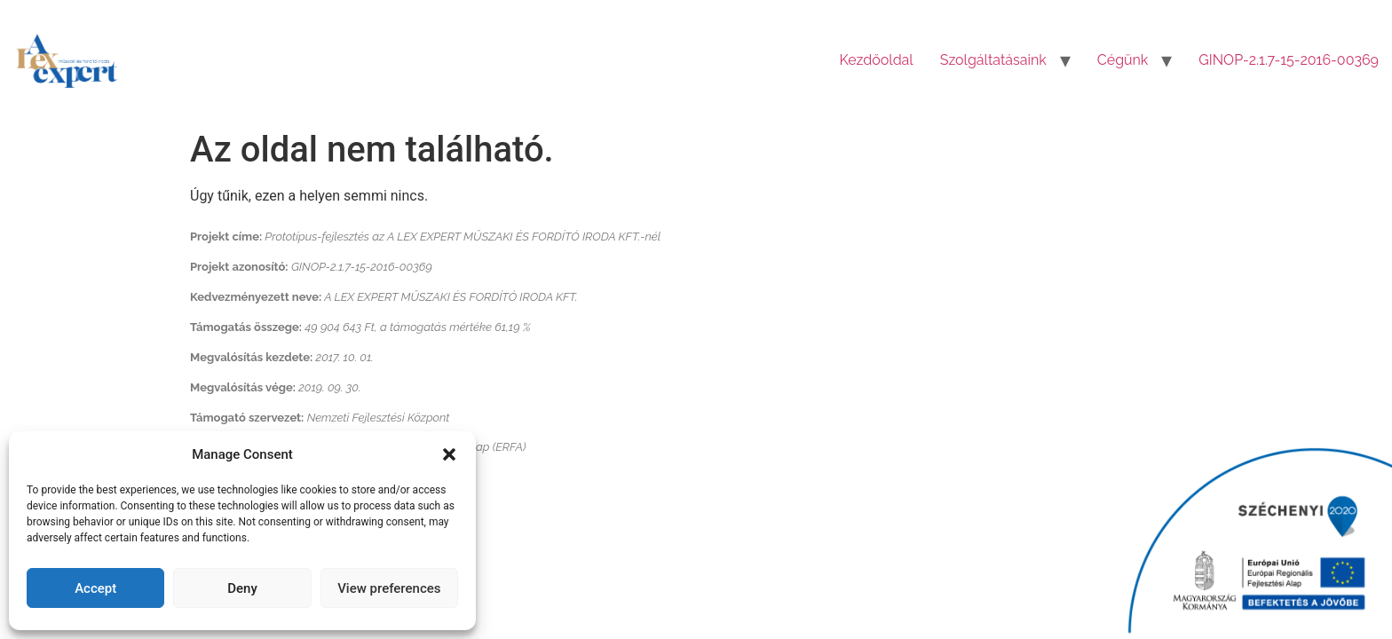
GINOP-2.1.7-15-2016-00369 (1288, 59)
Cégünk (1123, 59)
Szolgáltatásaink (993, 59)
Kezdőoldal (877, 59)
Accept (95, 588)
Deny (242, 588)
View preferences (388, 588)
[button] (449, 454)
